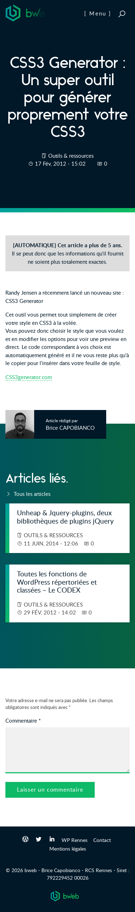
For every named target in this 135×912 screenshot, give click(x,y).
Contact (102, 839)
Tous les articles (27, 493)
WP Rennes (74, 839)
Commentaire (23, 720)
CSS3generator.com (28, 377)
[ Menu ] (97, 13)
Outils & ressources (71, 155)
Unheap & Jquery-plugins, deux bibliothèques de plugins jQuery (65, 517)
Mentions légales (67, 848)
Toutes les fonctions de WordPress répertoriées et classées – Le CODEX (57, 582)
